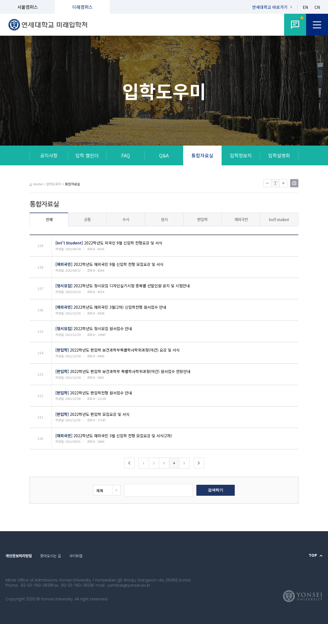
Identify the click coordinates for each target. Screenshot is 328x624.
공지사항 (49, 155)
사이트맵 (75, 555)
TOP (313, 555)
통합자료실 (202, 155)
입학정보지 (241, 155)
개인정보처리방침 (18, 555)
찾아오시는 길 (50, 555)
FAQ (125, 155)
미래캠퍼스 (82, 7)
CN (317, 7)
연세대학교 (270, 7)
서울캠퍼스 (27, 7)
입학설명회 (279, 155)
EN (305, 7)
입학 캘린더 (87, 155)
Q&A (164, 155)
